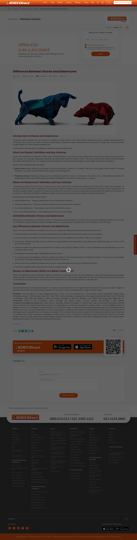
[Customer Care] (102, 2)
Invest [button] (45, 2)
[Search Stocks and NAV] (98, 2)
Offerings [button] (78, 2)
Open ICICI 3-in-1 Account (123, 2)
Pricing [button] (86, 2)
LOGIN (109, 2)
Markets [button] (60, 2)
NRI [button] (93, 2)
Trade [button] (52, 2)
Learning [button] (68, 2)
